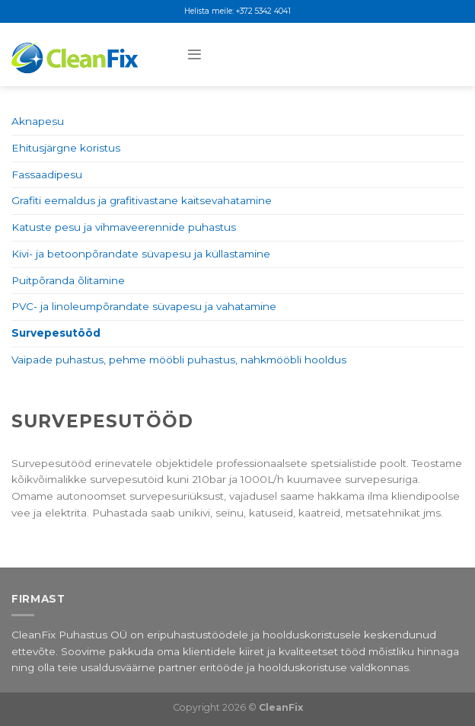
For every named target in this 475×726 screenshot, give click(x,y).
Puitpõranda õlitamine (68, 280)
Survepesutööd (55, 333)
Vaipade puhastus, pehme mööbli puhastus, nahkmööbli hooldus (178, 359)
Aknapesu (37, 121)
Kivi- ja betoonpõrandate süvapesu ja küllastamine (140, 254)
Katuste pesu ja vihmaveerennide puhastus (123, 227)
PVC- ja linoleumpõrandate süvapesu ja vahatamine (143, 306)
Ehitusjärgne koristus (65, 148)
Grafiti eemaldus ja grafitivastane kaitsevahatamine (141, 200)
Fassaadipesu (46, 174)
